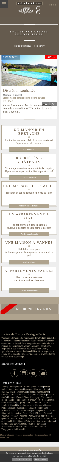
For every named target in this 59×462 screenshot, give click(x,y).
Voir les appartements (29, 234)
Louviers (32, 408)
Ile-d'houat (31, 400)
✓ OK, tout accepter (21, 459)
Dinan (26, 397)
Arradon (27, 386)
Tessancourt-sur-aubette (11, 426)
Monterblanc (25, 410)
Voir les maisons (29, 262)
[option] (29, 70)
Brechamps (22, 392)
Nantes (53, 410)
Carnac (13, 394)
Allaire (4, 386)
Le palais (40, 405)
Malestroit (5, 410)
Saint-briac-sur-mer (42, 418)
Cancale (4, 394)
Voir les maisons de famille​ (29, 206)
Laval (13, 405)
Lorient (24, 408)
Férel (43, 397)
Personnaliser (41, 459)
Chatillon (21, 394)
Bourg (46, 389)
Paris (25, 413)
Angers (19, 386)
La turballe (47, 402)
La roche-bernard (34, 402)
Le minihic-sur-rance (26, 405)
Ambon (11, 386)
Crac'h (4, 397)
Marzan (15, 410)
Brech (12, 392)
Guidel (11, 400)
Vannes (42, 426)
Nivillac (11, 413)
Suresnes (41, 424)
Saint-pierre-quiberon (46, 421)
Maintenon (42, 408)
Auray (40, 386)
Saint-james (19, 421)
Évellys (47, 386)
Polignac (23, 416)
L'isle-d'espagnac (44, 400)
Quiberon (5, 418)
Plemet (39, 413)
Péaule (31, 413)
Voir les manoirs (29, 149)
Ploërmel (5, 416)
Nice (4, 413)
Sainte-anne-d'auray (10, 424)
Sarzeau (23, 424)
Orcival (18, 413)
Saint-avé (28, 418)
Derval (19, 397)
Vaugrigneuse (7, 429)
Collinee (50, 394)
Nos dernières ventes (25, 309)
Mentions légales (7, 435)
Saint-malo (30, 421)
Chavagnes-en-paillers (36, 394)
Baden (4, 389)
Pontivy (31, 416)
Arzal (34, 386)
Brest (30, 392)
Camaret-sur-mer (41, 392)
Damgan (12, 397)
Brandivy (5, 392)
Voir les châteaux (29, 178)
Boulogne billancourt (33, 389)
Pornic (39, 416)
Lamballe (5, 405)
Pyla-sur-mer (48, 416)
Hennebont (20, 400)
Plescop (47, 413)
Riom (21, 418)
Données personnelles (24, 435)
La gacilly (21, 402)
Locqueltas (15, 408)
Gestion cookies (41, 435)
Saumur (31, 424)
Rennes (14, 418)
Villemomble (20, 429)
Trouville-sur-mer (31, 426)
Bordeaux (18, 389)
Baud (10, 389)
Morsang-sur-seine (40, 410)
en (54, 4)
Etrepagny (34, 397)
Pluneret (14, 416)
